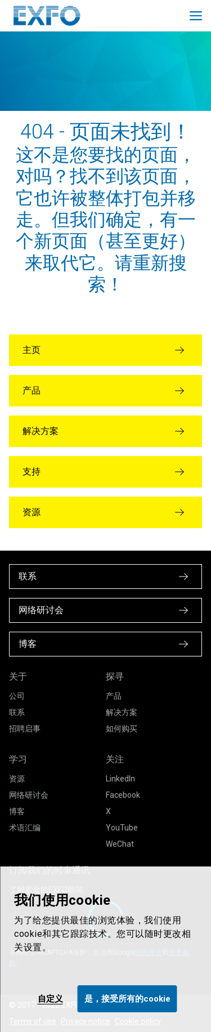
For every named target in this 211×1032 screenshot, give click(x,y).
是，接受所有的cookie (127, 999)
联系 (17, 712)
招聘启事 (25, 728)
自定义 (50, 999)
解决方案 (121, 712)
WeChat (120, 843)
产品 (114, 695)
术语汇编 (25, 827)
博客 (17, 811)
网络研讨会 (28, 794)
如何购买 (121, 728)
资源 (17, 778)
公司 (17, 695)
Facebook (123, 794)
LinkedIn (120, 778)
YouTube (122, 827)
